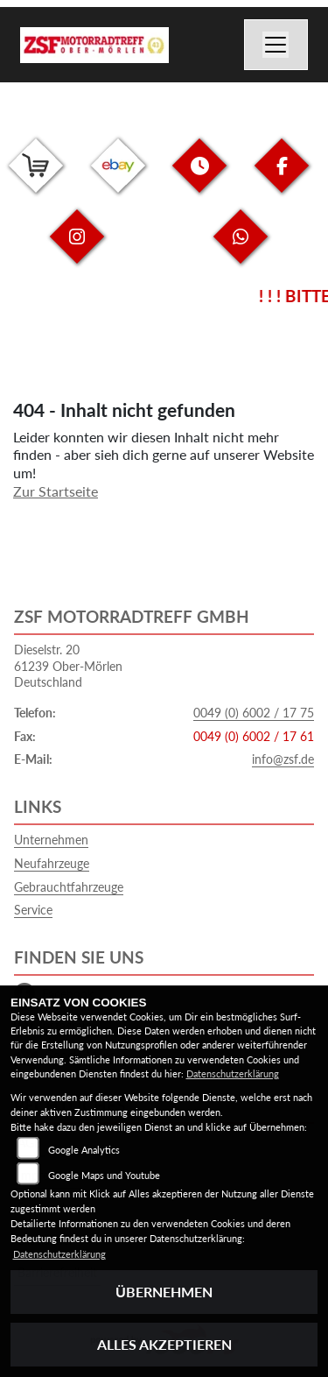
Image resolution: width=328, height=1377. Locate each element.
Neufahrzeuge (51, 863)
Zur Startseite (55, 491)
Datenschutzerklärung (232, 1073)
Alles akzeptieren (164, 1344)
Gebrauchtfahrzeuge (68, 886)
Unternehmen (51, 839)
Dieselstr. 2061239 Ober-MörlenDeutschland (68, 665)
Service (33, 909)
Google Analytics (84, 1149)
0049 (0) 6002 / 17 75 (253, 712)
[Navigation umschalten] (276, 44)
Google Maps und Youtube (104, 1175)
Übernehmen (164, 1291)
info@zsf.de (283, 759)
